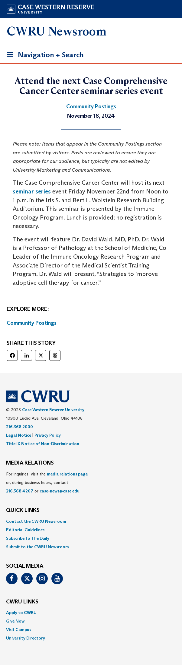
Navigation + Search (43, 56)
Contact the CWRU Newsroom (36, 521)
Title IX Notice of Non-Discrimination (42, 443)
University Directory (25, 638)
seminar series (32, 191)
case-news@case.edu (60, 491)
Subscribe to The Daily (27, 538)
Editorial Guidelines (25, 529)
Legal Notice (18, 435)
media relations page (67, 474)
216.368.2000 (19, 426)
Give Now (15, 621)
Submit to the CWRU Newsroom (37, 546)
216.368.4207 (19, 491)
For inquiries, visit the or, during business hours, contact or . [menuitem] (47, 482)
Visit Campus (18, 629)
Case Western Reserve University (53, 409)
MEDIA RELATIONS (30, 463)
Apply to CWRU (21, 612)
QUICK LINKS (23, 510)
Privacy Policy (47, 435)
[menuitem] (91, 521)
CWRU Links (22, 602)
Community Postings (32, 323)
